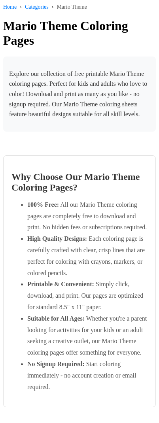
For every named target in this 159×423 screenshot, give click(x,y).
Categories (37, 7)
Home (10, 7)
